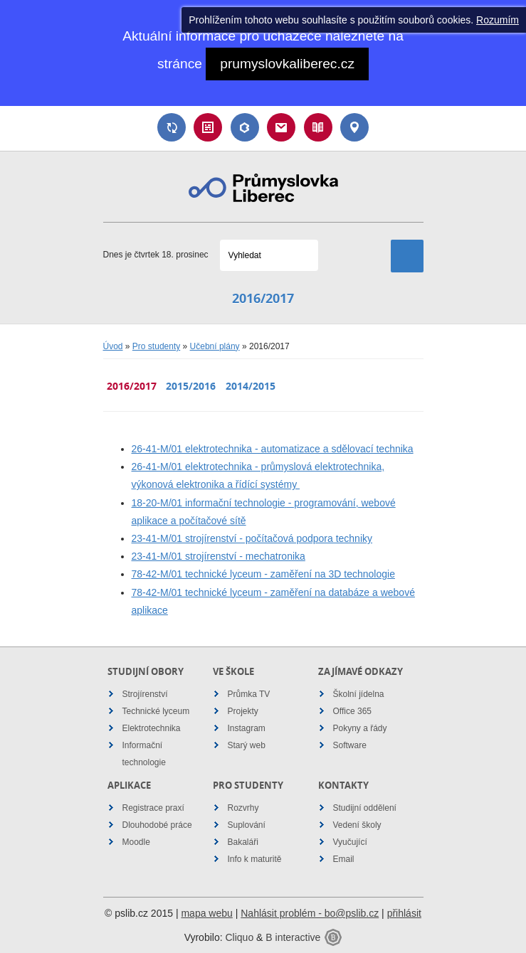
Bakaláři (245, 127)
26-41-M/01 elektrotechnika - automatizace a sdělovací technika (273, 448)
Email (281, 127)
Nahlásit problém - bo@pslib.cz (310, 913)
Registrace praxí (153, 808)
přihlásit (404, 913)
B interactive (292, 937)
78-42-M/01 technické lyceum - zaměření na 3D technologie (263, 574)
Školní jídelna (358, 694)
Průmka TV (249, 694)
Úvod (113, 346)
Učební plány (215, 346)
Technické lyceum (156, 711)
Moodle (136, 842)
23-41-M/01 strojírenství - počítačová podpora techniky (252, 538)
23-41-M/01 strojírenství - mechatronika (218, 556)
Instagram (246, 728)
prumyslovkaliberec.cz (287, 63)
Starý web (246, 745)
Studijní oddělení (364, 808)
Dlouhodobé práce (157, 825)
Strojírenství (145, 694)
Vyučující (350, 842)
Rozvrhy (243, 808)
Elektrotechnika (151, 728)
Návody (318, 127)
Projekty (243, 711)
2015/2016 (191, 386)
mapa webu (206, 913)
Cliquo (239, 937)
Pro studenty (156, 346)
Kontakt (354, 127)
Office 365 (352, 711)
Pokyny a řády (360, 728)
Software (350, 745)
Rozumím (497, 20)
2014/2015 (250, 386)
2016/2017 (132, 386)
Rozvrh (208, 127)
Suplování (171, 127)
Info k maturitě (255, 859)
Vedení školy (357, 825)
